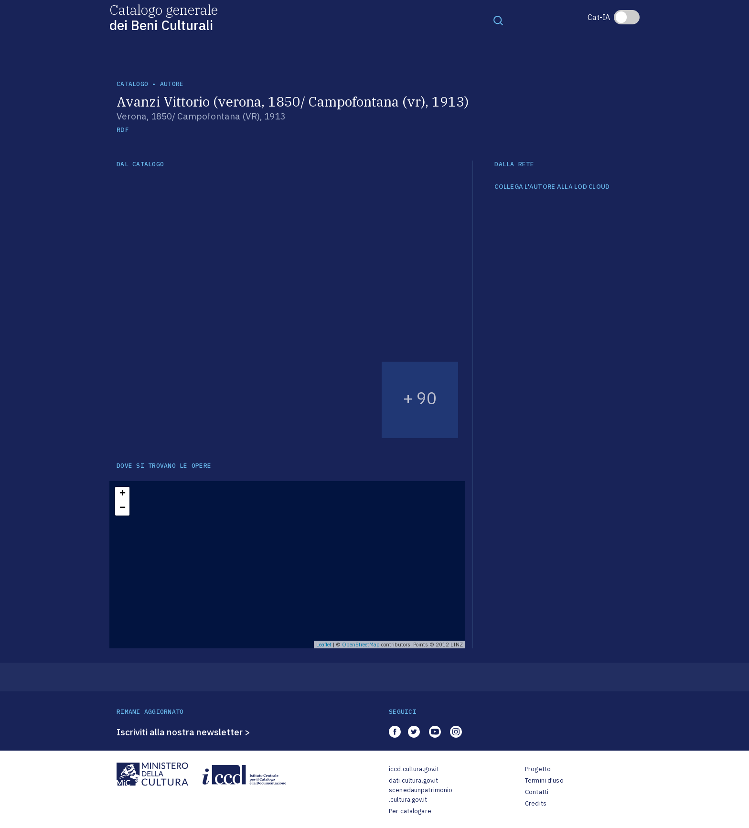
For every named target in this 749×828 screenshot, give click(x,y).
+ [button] (122, 494)
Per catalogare (410, 811)
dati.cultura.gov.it (413, 780)
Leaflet (324, 644)
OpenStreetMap (361, 644)
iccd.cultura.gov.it (414, 769)
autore (172, 84)
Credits (535, 803)
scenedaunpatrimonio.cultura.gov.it (420, 795)
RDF (122, 130)
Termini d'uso (544, 780)
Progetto (538, 769)
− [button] (122, 508)
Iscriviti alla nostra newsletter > (183, 732)
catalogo (132, 84)
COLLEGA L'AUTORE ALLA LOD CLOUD (552, 187)
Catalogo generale (163, 17)
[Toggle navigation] (498, 20)
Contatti (536, 792)
